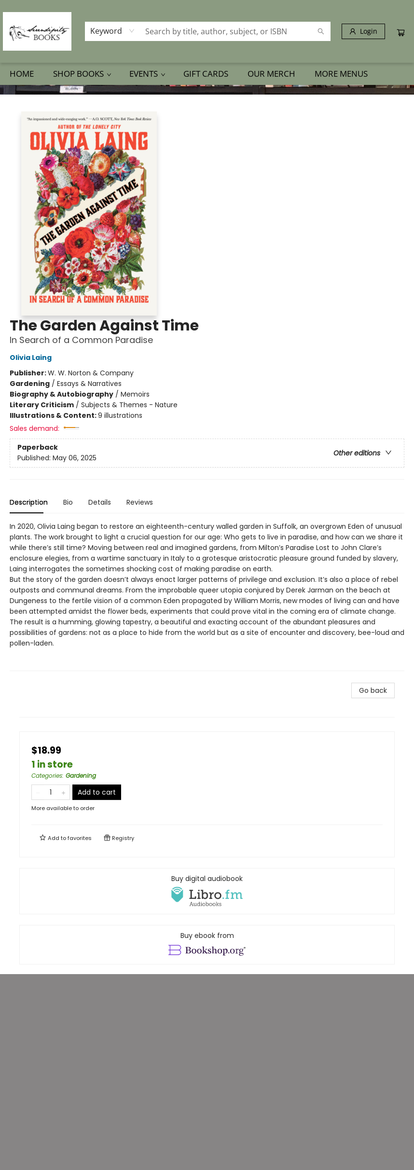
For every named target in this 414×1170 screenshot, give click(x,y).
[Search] (321, 31)
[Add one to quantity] (63, 792)
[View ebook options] (207, 944)
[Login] (363, 31)
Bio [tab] (68, 502)
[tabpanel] (207, 596)
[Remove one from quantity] (38, 792)
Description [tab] (29, 502)
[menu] (207, 74)
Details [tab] (99, 502)
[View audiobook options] (207, 891)
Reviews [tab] (139, 502)
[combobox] (112, 31)
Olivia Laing (32, 357)
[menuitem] (21, 74)
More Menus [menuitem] (341, 73)
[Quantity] (50, 792)
